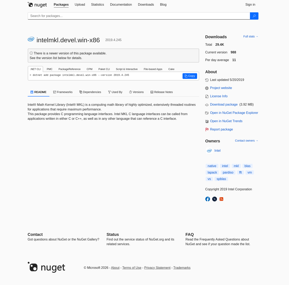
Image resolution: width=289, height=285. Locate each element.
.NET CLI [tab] (35, 69)
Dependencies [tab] (90, 92)
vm (250, 172)
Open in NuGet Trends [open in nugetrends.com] (226, 121)
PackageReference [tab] (69, 69)
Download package (224, 104)
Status (113, 234)
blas (247, 166)
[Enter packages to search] (139, 16)
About (115, 267)
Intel (218, 150)
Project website (221, 88)
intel (225, 166)
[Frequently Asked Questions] (190, 234)
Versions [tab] (136, 92)
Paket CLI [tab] (104, 69)
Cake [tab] (171, 69)
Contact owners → (246, 140)
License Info (218, 96)
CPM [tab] (89, 69)
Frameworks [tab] (62, 92)
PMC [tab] (49, 69)
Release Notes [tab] (162, 92)
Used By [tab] (115, 92)
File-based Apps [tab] (153, 69)
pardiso (228, 172)
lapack (212, 172)
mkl (236, 166)
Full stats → (250, 36)
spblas (221, 179)
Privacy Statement (157, 267)
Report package (221, 129)
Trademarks (182, 267)
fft (240, 172)
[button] (190, 76)
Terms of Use (131, 267)
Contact (35, 234)
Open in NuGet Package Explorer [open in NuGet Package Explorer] (234, 112)
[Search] (254, 16)
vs (209, 179)
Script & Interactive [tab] (127, 69)
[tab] (61, 4)
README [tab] (39, 92)
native (212, 166)
